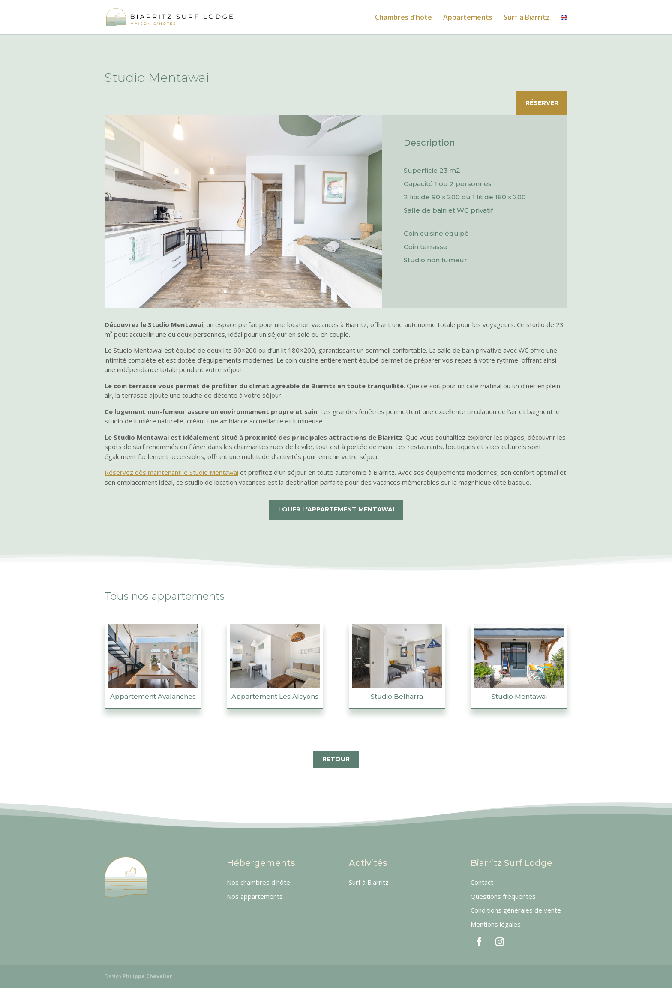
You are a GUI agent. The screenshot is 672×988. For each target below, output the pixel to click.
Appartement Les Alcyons (274, 696)
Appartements (467, 18)
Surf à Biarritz (526, 18)
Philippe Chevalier (147, 976)
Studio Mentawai (519, 696)
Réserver (541, 103)
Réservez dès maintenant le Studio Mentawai (171, 472)
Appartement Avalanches (153, 696)
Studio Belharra (397, 696)
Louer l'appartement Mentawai (336, 509)
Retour (336, 759)
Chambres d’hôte (403, 18)
